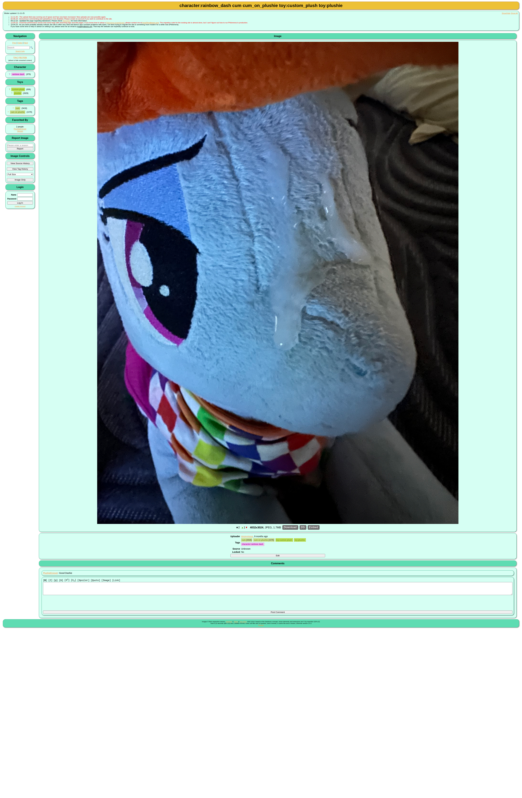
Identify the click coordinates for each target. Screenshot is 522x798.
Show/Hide (506, 13)
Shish (236, 624)
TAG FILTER (20, 57)
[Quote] (95, 580)
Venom (20, 131)
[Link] (116, 580)
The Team (243, 624)
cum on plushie (18, 112)
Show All (514, 13)
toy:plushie (300, 540)
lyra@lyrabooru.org (150, 23)
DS (303, 527)
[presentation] (67, 604)
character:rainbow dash (253, 544)
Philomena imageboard (115, 23)
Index (20, 43)
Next (26, 43)
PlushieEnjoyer (20, 129)
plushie (17, 93)
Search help (20, 51)
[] (45, 580)
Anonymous (247, 536)
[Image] (106, 580)
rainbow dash (18, 74)
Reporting (67, 21)
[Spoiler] (83, 580)
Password (11, 199)
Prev (14, 43)
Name (13, 195)
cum (18, 108)
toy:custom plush (284, 540)
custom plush (18, 89)
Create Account (20, 206)
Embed (313, 527)
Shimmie (229, 624)
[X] (67, 580)
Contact (261, 628)
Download (290, 527)
